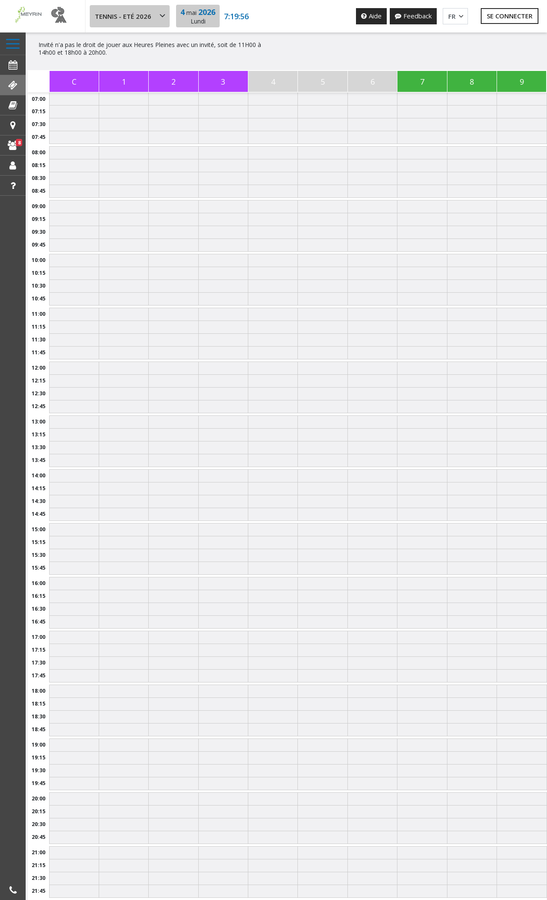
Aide (371, 16)
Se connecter (509, 16)
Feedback (413, 16)
